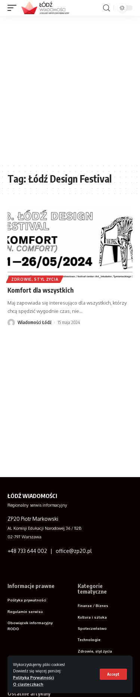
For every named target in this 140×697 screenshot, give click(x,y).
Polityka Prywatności (33, 677)
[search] (106, 8)
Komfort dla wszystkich (40, 290)
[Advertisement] (70, 89)
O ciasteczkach (28, 684)
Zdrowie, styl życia (34, 279)
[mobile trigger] (13, 8)
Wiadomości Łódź (35, 322)
